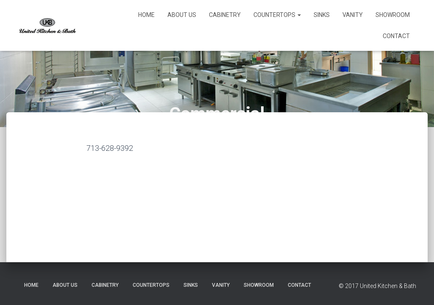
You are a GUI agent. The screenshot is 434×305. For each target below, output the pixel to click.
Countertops (277, 14)
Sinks (322, 14)
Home (146, 14)
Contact (396, 36)
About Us (181, 14)
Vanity (352, 14)
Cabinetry (225, 14)
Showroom (393, 14)
